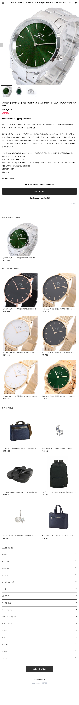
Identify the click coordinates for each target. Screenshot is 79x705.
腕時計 (4, 554)
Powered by (39, 683)
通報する (74, 204)
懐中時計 (5, 644)
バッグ (4, 589)
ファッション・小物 (8, 582)
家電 (3, 637)
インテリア (5, 596)
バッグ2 (4, 658)
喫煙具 (4, 651)
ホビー (4, 631)
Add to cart (39, 191)
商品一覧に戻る (39, 669)
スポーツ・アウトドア (9, 617)
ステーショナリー (8, 610)
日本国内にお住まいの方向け (39, 198)
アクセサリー (6, 575)
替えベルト (6, 561)
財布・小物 (5, 568)
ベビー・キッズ (7, 624)
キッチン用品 (6, 603)
